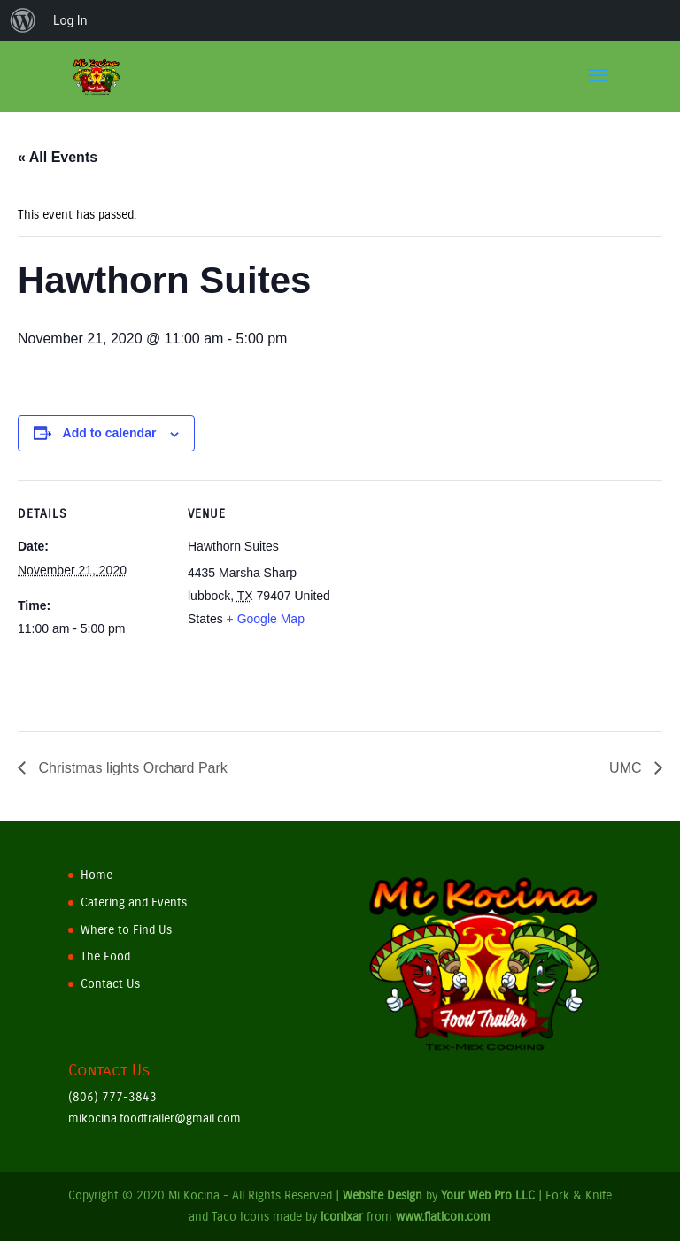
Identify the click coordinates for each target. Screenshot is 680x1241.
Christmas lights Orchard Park (131, 767)
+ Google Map (266, 619)
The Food (105, 956)
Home (96, 875)
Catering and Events (134, 902)
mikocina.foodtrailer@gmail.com (154, 1118)
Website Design (382, 1195)
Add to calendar (110, 433)
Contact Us (110, 983)
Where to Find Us (126, 929)
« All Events (57, 157)
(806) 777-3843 (112, 1097)
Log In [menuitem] (70, 20)
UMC (627, 767)
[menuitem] (23, 20)
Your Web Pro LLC (488, 1195)
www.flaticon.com (443, 1216)
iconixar (342, 1216)
